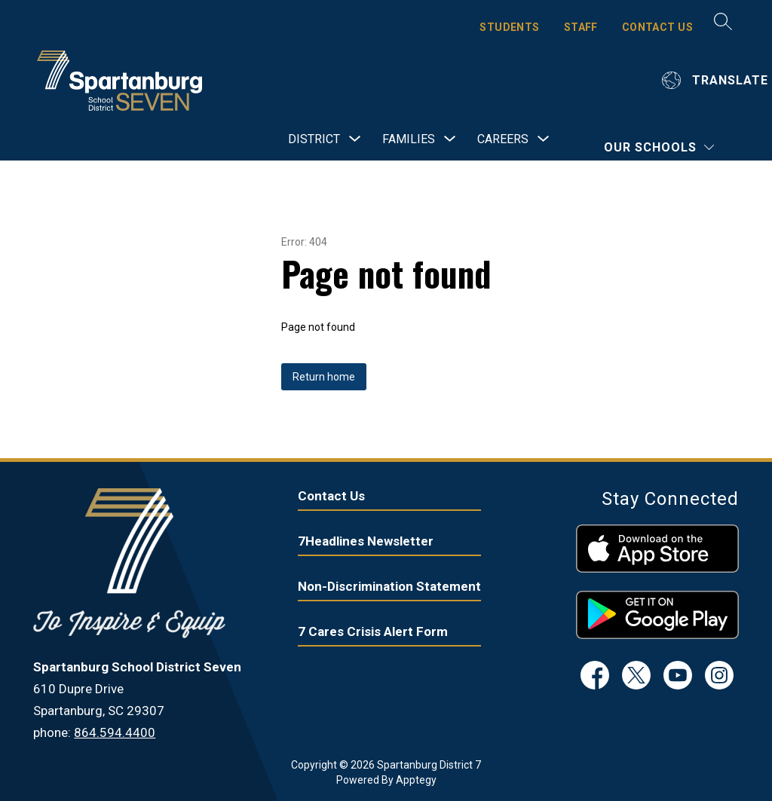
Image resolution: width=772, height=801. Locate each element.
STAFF (581, 27)
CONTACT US (657, 27)
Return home (324, 377)
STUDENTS (509, 27)
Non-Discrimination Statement (389, 586)
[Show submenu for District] (314, 139)
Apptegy (416, 780)
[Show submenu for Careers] (502, 139)
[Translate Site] (717, 80)
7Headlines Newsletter (365, 541)
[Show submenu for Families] (408, 139)
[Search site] (723, 21)
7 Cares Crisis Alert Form (373, 631)
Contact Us (331, 495)
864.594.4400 (114, 732)
